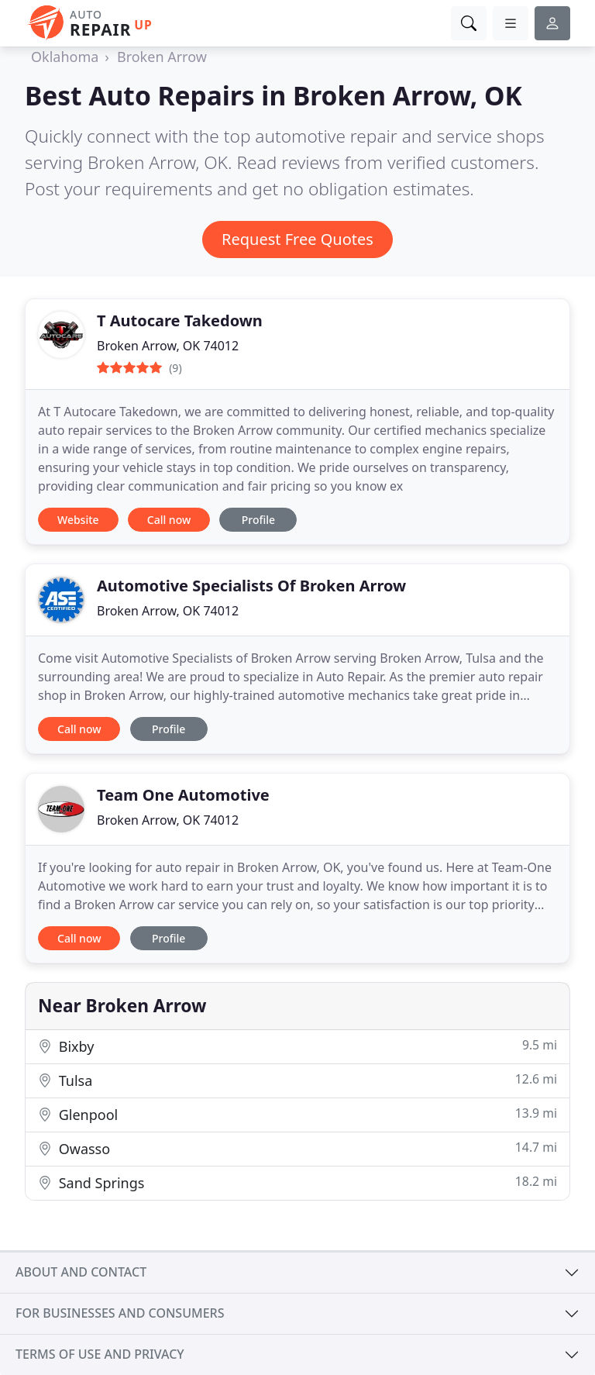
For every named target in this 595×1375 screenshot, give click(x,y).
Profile (258, 519)
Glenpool (297, 1114)
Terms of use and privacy (99, 1354)
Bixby (297, 1046)
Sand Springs (297, 1182)
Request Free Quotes (297, 239)
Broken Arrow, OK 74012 (168, 345)
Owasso (297, 1148)
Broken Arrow (162, 56)
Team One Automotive (183, 794)
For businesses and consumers (119, 1313)
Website (78, 519)
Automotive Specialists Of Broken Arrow (251, 585)
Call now (169, 519)
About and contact (80, 1271)
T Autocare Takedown (180, 320)
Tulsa (297, 1080)
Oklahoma (64, 56)
